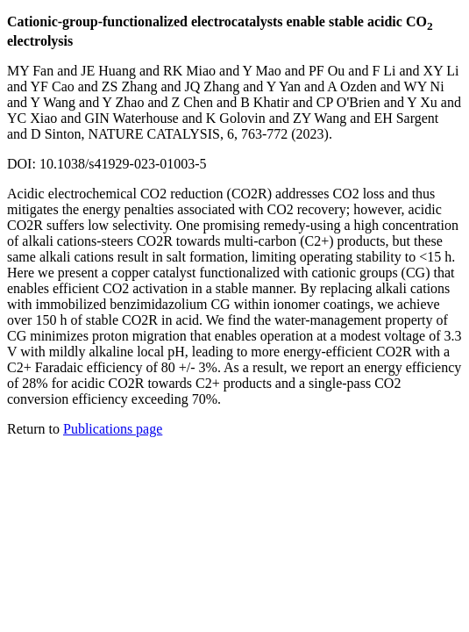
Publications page (112, 428)
